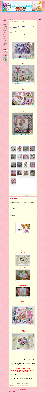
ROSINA (23, 89)
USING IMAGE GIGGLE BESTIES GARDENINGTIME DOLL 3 (23, 86)
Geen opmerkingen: (22, 385)
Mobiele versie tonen (23, 389)
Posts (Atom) (13, 391)
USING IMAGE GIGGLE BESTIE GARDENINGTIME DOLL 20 (23, 60)
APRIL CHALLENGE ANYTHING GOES (19, 21)
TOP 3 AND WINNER (15, 198)
